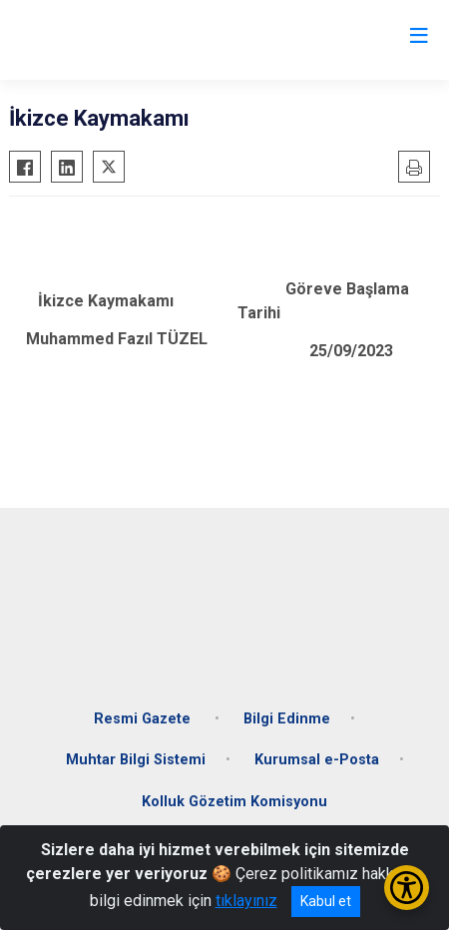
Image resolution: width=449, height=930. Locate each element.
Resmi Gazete (144, 718)
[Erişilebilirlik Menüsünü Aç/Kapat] (406, 887)
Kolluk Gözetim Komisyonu (234, 801)
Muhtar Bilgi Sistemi (136, 759)
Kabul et (325, 901)
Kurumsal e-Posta (316, 759)
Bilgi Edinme (286, 718)
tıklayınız (246, 900)
